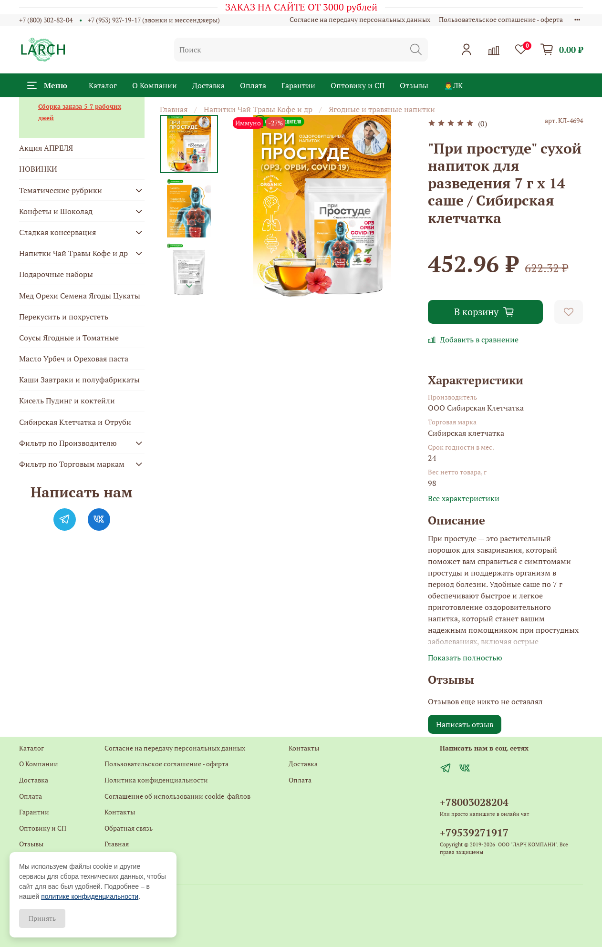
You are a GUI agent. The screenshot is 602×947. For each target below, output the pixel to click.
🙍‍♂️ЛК (453, 85)
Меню (47, 85)
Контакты (119, 811)
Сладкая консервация (57, 232)
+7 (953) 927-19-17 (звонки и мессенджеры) (154, 19)
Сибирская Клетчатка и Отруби (75, 422)
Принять (42, 918)
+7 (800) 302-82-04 (46, 19)
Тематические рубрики (60, 190)
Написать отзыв (464, 724)
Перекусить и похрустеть (63, 316)
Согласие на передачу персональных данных (360, 19)
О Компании (154, 85)
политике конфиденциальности (89, 896)
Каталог (103, 85)
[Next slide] (189, 286)
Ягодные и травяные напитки (382, 109)
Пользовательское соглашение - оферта (501, 19)
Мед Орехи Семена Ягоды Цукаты (79, 295)
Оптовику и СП (357, 85)
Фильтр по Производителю (68, 443)
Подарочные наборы (56, 274)
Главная (173, 109)
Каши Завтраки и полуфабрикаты (79, 379)
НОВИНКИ (38, 169)
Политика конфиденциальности (156, 779)
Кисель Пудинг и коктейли (67, 400)
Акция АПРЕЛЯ (46, 148)
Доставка (208, 85)
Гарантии (298, 85)
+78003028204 (474, 802)
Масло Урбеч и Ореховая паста (73, 358)
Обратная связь (128, 828)
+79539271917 (474, 832)
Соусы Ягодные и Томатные (69, 337)
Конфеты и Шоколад (56, 211)
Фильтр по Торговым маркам (72, 464)
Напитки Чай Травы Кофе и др (258, 109)
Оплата (253, 85)
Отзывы (414, 85)
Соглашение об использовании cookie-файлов (177, 796)
